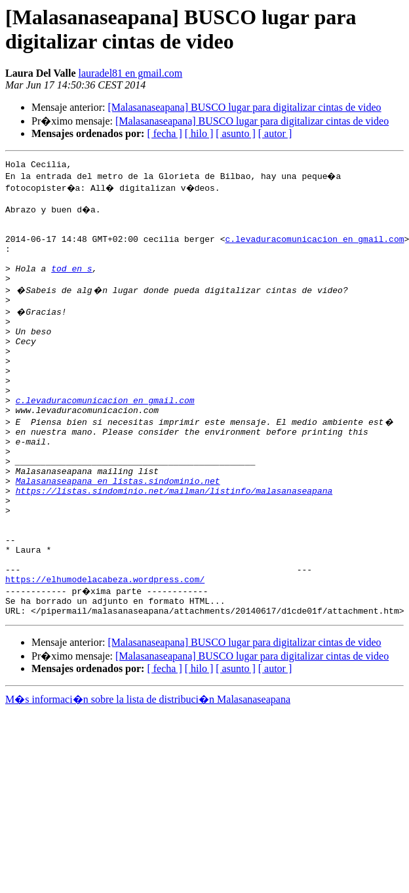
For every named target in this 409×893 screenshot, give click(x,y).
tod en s (71, 284)
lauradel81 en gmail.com (131, 73)
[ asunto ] (235, 133)
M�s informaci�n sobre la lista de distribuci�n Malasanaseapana (147, 774)
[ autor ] (275, 133)
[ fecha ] (164, 133)
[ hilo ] (199, 133)
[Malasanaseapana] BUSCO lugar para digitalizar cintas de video (244, 107)
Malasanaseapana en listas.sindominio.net (118, 532)
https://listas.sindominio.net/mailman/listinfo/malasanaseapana (174, 543)
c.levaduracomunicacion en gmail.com (314, 248)
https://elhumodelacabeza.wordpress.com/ (104, 650)
